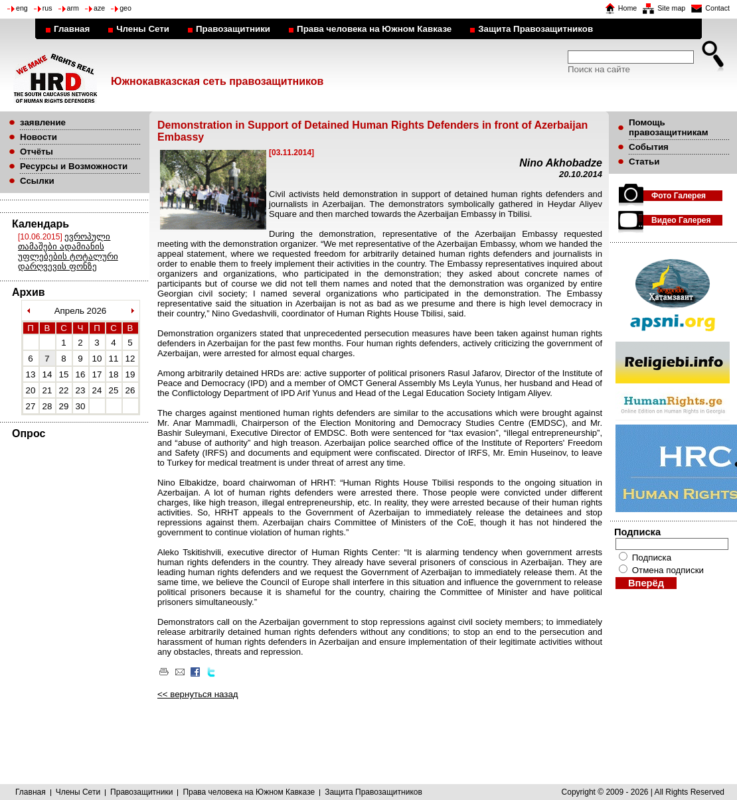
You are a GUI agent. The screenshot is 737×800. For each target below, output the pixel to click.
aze (99, 8)
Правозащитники (233, 29)
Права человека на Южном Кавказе (374, 29)
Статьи (644, 162)
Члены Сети (142, 29)
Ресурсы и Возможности (73, 166)
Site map (671, 8)
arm (73, 8)
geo (125, 8)
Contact (717, 8)
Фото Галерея (678, 195)
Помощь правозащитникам (668, 127)
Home (627, 8)
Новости (38, 137)
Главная (72, 29)
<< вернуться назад (197, 694)
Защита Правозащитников (535, 29)
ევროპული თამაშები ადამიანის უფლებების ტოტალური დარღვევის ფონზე (68, 251)
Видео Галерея (680, 220)
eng (22, 8)
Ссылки (37, 181)
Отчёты (36, 152)
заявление (43, 122)
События (649, 147)
